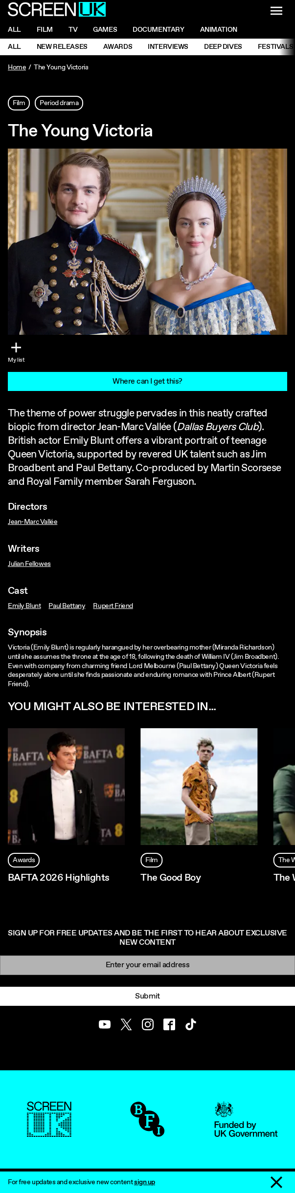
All (14, 29)
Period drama (59, 103)
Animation (218, 29)
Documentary (158, 29)
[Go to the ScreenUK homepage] (57, 11)
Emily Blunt (24, 606)
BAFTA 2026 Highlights (58, 878)
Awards (117, 47)
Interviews (168, 47)
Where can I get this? (147, 381)
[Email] (147, 965)
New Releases (62, 47)
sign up (144, 1182)
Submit (147, 996)
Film (45, 29)
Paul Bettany (66, 606)
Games (105, 29)
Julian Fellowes (29, 564)
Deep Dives (223, 47)
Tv (72, 29)
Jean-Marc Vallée (32, 522)
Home (17, 67)
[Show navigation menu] (276, 11)
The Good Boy (170, 878)
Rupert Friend (113, 606)
